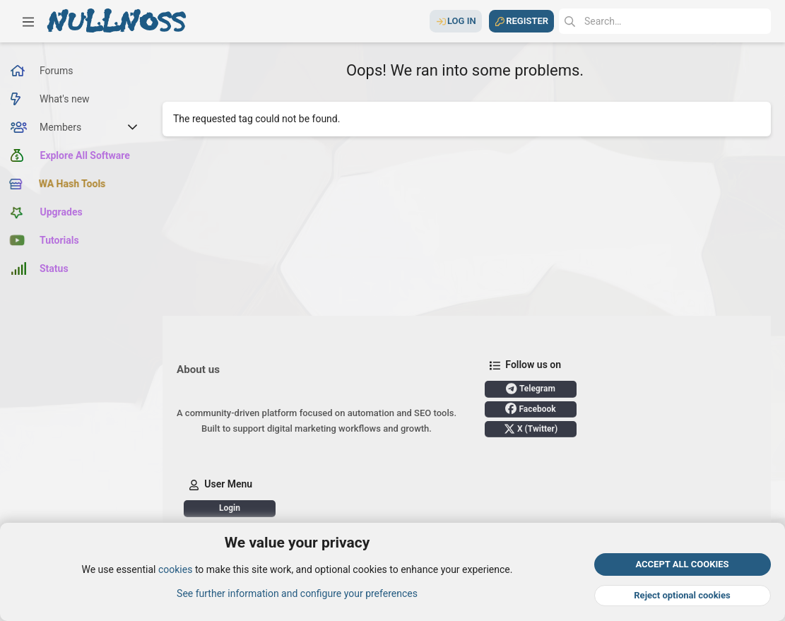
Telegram (530, 388)
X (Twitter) (530, 428)
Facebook (530, 408)
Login (229, 508)
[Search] (665, 21)
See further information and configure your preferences (297, 593)
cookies (175, 570)
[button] (28, 21)
